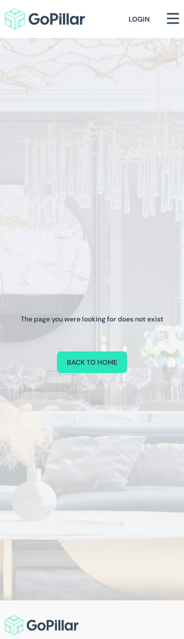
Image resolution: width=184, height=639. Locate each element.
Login (139, 19)
